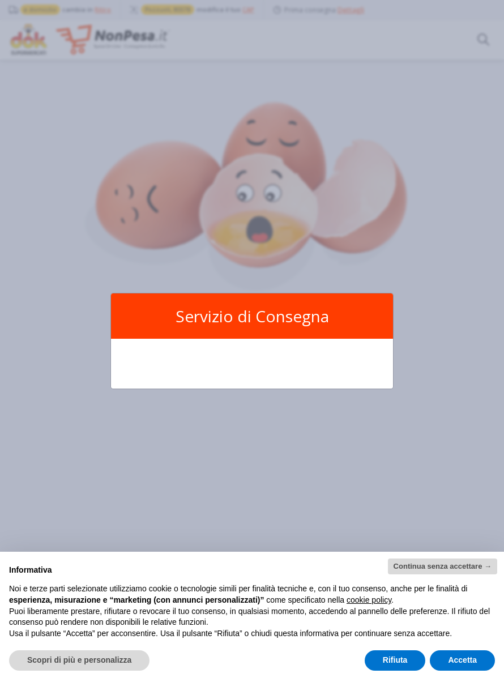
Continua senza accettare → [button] (443, 566)
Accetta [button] (462, 659)
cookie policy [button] (369, 599)
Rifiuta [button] (395, 659)
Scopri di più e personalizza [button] (79, 659)
